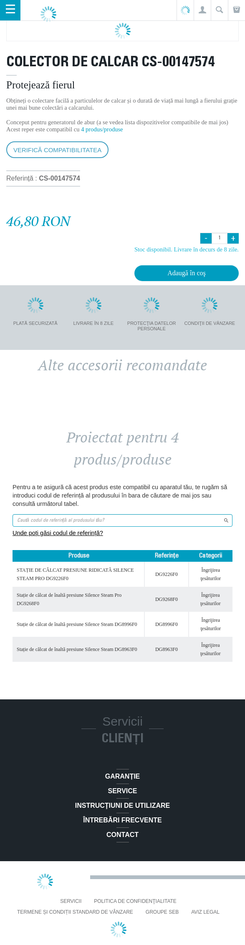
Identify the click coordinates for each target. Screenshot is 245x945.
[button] (202, 10)
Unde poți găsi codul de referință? (58, 533)
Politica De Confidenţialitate (135, 901)
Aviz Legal (205, 912)
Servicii (70, 901)
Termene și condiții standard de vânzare (75, 912)
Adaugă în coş (186, 272)
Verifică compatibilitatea (57, 149)
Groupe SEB (162, 912)
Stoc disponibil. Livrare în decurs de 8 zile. (186, 249)
